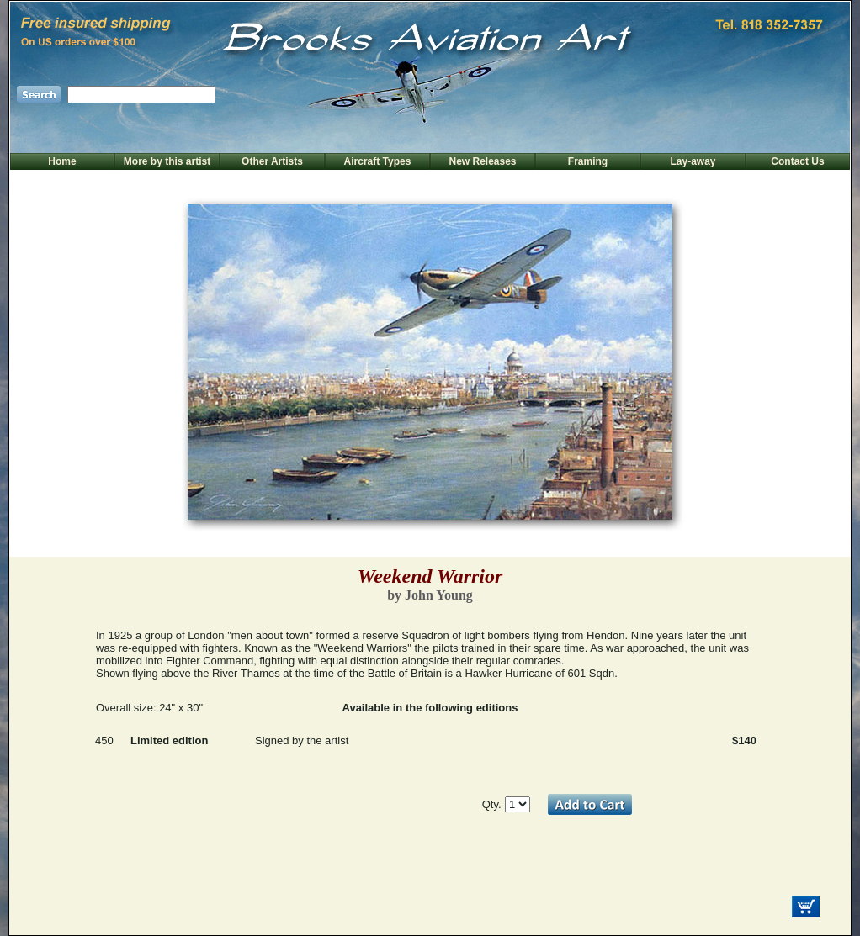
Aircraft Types (377, 161)
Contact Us (797, 161)
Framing (588, 161)
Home (62, 161)
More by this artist (167, 161)
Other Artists (272, 161)
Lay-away (692, 161)
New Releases (482, 161)
